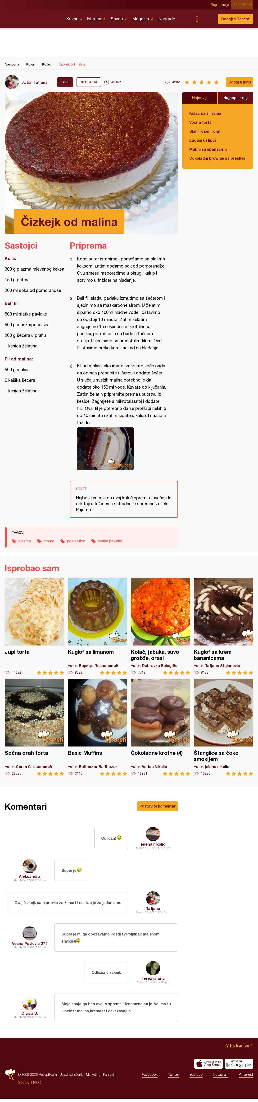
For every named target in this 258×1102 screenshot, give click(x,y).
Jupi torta (34, 626)
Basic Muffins (97, 727)
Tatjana (40, 82)
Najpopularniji (235, 97)
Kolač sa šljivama (205, 113)
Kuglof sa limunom (97, 626)
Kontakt (108, 1078)
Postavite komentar (158, 806)
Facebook (150, 1078)
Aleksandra (29, 876)
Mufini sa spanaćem (208, 149)
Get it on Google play (239, 1067)
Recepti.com (32, 17)
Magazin (140, 18)
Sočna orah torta (34, 727)
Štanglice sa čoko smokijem (223, 727)
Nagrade (166, 18)
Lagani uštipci (202, 140)
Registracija (221, 5)
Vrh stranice (237, 1048)
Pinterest (246, 1078)
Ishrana (94, 18)
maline (49, 541)
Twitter (173, 1078)
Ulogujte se (244, 5)
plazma (24, 541)
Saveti (117, 18)
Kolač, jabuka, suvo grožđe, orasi (160, 626)
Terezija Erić (153, 980)
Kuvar (71, 18)
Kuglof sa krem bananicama (223, 626)
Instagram (220, 1078)
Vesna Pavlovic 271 (29, 944)
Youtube (196, 1078)
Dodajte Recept (235, 19)
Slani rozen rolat (205, 131)
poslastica (76, 541)
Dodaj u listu (239, 82)
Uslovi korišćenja (71, 1078)
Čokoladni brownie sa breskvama (217, 158)
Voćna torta (200, 122)
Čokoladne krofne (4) (160, 727)
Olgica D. (29, 1015)
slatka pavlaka (110, 541)
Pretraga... (206, 19)
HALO (36, 1086)
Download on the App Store (208, 1067)
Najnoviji (199, 97)
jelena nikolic (153, 844)
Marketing (93, 1078)
